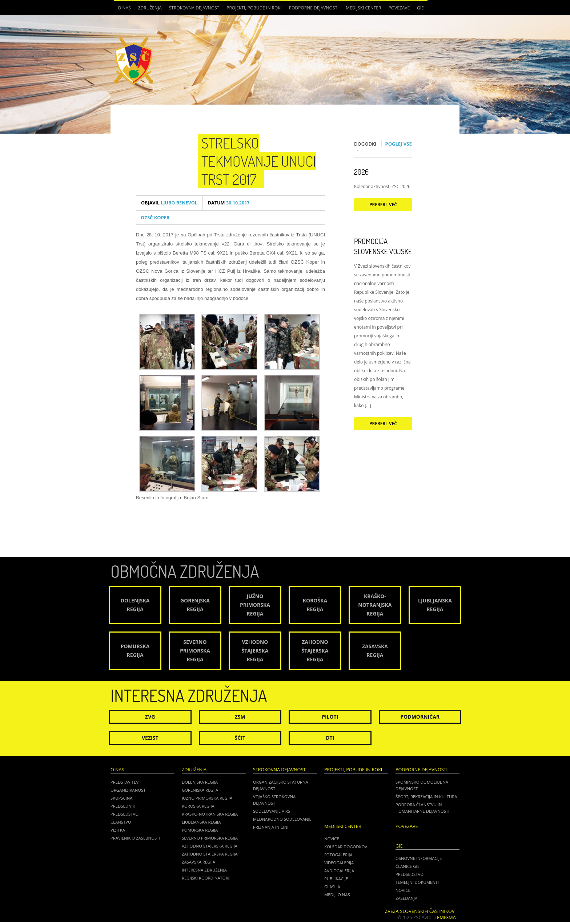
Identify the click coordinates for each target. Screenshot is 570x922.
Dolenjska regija (200, 782)
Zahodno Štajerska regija (209, 854)
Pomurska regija (200, 830)
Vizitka (118, 830)
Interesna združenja (204, 870)
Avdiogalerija (339, 870)
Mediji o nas (337, 894)
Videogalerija (339, 862)
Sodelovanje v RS (271, 811)
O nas (124, 8)
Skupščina (121, 798)
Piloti (330, 716)
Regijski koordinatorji (206, 878)
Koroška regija (198, 806)
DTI (330, 737)
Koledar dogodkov (345, 846)
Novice (331, 838)
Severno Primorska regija (210, 838)
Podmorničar (419, 716)
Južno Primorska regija (207, 798)
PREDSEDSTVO (410, 874)
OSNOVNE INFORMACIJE (419, 858)
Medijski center (363, 8)
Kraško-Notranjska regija (210, 814)
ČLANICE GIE (408, 866)
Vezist (150, 737)
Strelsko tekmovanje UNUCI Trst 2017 (258, 161)
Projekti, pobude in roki (254, 8)
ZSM (240, 716)
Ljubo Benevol (169, 203)
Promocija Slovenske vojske (383, 246)
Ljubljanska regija (201, 822)
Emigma (446, 917)
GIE (420, 8)
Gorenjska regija (200, 790)
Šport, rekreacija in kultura (426, 796)
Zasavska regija (198, 862)
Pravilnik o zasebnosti (135, 838)
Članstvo (121, 822)
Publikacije (336, 878)
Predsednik (123, 806)
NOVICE (403, 890)
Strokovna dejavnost (194, 8)
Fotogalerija (338, 854)
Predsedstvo (125, 814)
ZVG (150, 716)
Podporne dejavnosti (313, 8)
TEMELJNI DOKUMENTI (417, 882)
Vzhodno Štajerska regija (209, 846)
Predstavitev (125, 782)
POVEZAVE (399, 8)
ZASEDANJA (406, 898)
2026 (361, 171)
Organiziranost (128, 790)
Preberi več (383, 205)
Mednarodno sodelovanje (282, 819)
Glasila (332, 886)
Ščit (240, 737)
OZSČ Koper (155, 217)
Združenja (150, 8)
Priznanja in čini (270, 827)
